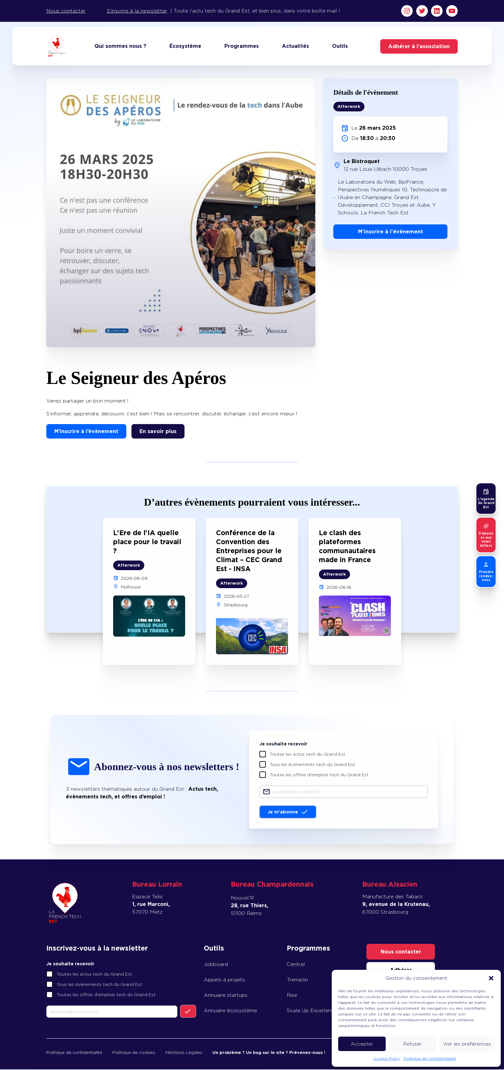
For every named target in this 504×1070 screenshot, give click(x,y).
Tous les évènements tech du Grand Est (312, 765)
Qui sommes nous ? (120, 46)
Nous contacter (66, 11)
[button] (491, 978)
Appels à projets (224, 980)
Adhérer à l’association (419, 47)
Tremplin (297, 980)
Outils (340, 46)
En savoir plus (158, 432)
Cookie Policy (387, 1058)
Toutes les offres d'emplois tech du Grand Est (319, 775)
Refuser (412, 1044)
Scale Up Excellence (312, 1011)
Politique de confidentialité (430, 1058)
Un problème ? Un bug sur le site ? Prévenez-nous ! (268, 1053)
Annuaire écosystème (230, 1011)
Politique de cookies (134, 1053)
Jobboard (216, 965)
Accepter (362, 1044)
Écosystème (185, 46)
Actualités (295, 46)
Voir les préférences (467, 1044)
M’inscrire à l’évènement (86, 432)
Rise (292, 996)
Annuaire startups (226, 996)
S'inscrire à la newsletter (137, 11)
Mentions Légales (184, 1053)
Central (296, 965)
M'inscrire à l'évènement (390, 232)
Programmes (241, 46)
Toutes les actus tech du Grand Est (307, 754)
